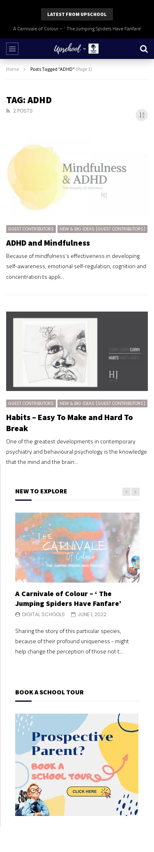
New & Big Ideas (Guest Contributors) (102, 229)
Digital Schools (43, 614)
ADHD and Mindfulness (48, 242)
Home (12, 69)
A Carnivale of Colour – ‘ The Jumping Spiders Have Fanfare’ (77, 28)
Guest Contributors (31, 229)
